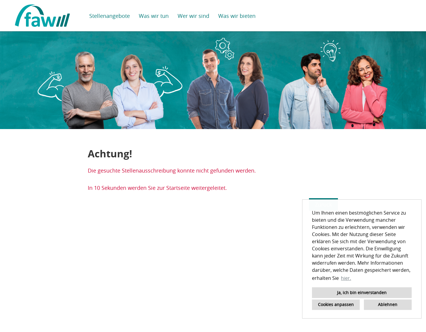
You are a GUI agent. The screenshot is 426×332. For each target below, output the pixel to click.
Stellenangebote (109, 15)
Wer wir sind (193, 15)
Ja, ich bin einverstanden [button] (362, 292)
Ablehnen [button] (387, 304)
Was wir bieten (237, 15)
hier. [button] (346, 278)
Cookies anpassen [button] (336, 304)
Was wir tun (154, 15)
